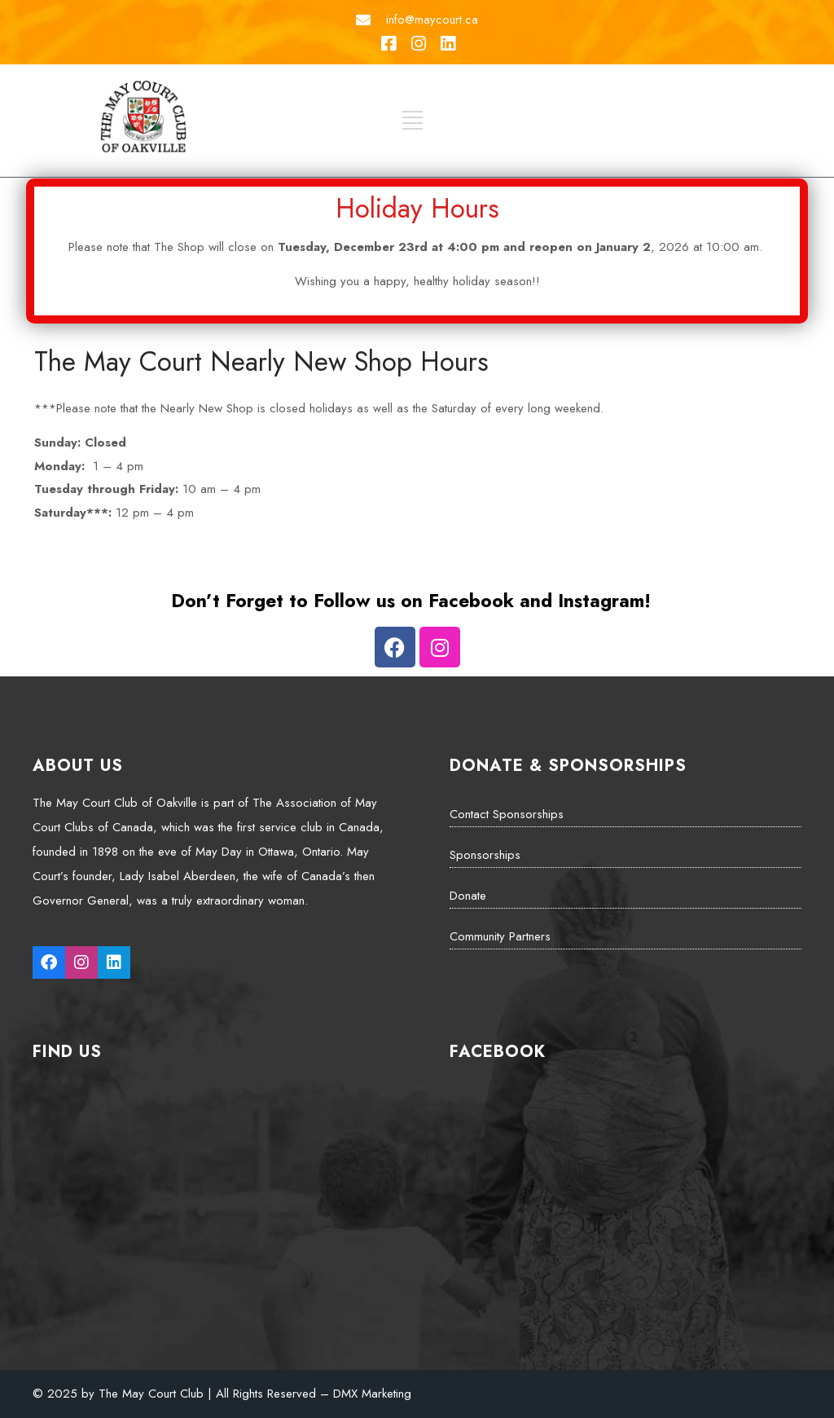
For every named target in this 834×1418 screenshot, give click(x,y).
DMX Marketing (372, 1394)
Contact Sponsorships (507, 814)
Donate (468, 896)
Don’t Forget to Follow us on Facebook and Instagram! (411, 600)
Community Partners (500, 936)
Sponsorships (485, 855)
